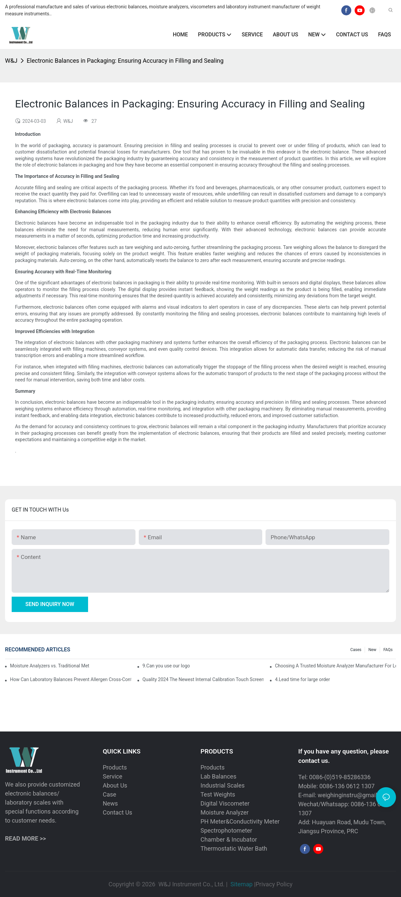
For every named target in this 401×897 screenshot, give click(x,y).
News (110, 803)
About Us (115, 785)
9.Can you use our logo (166, 665)
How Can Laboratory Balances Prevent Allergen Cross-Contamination (70, 679)
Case (109, 794)
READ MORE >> (25, 838)
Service (112, 776)
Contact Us (117, 812)
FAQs (388, 649)
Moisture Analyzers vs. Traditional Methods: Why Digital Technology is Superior (49, 665)
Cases (355, 649)
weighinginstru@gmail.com (354, 795)
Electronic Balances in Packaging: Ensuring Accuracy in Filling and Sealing (125, 60)
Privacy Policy (274, 884)
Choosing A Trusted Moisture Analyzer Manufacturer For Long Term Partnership (335, 665)
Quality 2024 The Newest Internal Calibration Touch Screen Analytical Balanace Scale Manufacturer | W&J (203, 679)
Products (115, 767)
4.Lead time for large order (302, 679)
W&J (11, 60)
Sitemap (241, 884)
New (372, 649)
